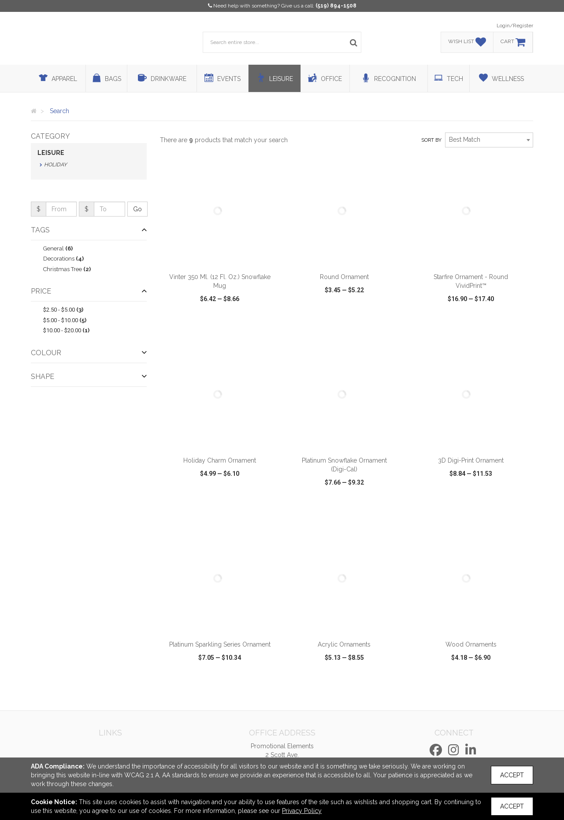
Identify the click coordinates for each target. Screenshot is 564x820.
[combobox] (489, 139)
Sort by (431, 140)
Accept (512, 775)
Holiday (55, 165)
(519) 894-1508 (335, 6)
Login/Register (515, 25)
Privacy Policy (302, 810)
